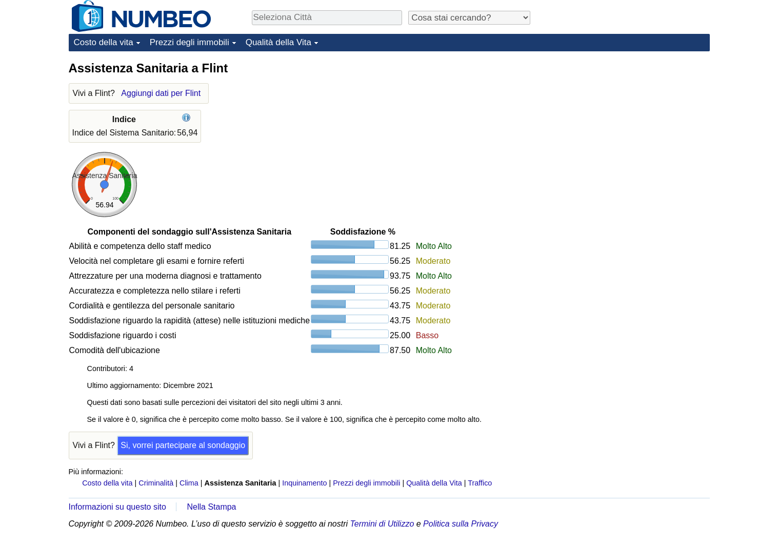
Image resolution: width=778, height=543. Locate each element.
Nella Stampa (211, 506)
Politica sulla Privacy (460, 523)
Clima (188, 483)
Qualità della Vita (278, 42)
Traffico (480, 483)
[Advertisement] (633, 124)
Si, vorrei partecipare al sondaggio (183, 445)
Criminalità (155, 483)
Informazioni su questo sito (117, 506)
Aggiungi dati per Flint (161, 93)
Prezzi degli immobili (189, 42)
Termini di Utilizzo (382, 523)
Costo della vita (103, 42)
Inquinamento (304, 483)
